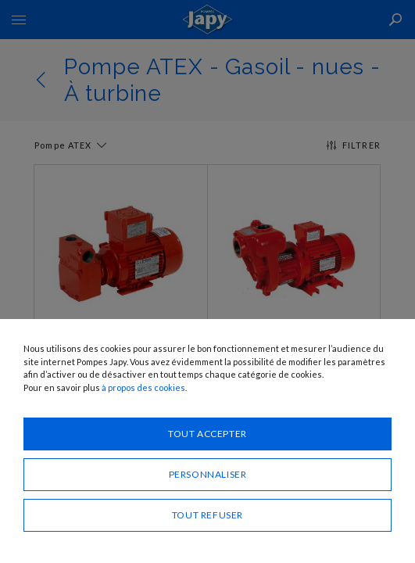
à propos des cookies (143, 387)
